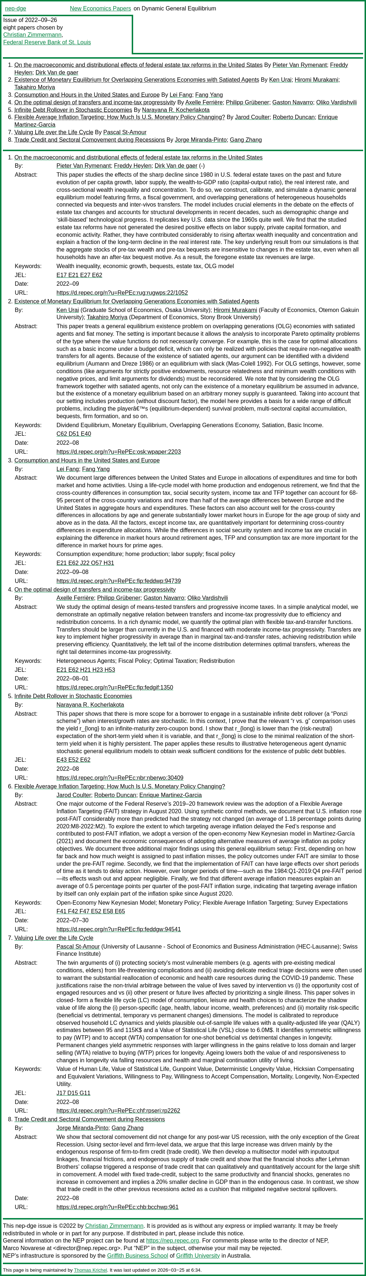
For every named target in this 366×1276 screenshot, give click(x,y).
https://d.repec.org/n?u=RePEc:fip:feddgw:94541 (119, 929)
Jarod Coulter (252, 117)
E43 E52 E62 (73, 760)
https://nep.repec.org (172, 1240)
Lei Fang (181, 95)
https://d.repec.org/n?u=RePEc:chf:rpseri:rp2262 (118, 1111)
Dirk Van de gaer (57, 72)
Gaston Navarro (292, 102)
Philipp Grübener (247, 102)
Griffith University (198, 1256)
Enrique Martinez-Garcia (170, 795)
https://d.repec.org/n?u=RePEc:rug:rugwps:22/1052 (122, 293)
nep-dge (15, 8)
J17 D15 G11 (73, 1093)
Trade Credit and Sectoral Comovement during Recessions (89, 140)
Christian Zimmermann (32, 35)
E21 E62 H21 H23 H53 (86, 670)
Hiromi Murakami (316, 80)
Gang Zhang (246, 140)
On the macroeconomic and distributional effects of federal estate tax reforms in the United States (138, 65)
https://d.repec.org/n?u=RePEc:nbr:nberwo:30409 (120, 778)
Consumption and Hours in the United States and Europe (87, 95)
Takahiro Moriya (34, 87)
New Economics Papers (100, 8)
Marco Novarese (24, 1248)
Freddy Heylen (133, 166)
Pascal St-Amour (124, 132)
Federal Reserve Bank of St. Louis (47, 42)
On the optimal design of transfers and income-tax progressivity (95, 102)
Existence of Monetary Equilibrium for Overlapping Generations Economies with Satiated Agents (136, 80)
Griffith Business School (137, 1256)
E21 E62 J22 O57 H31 (85, 563)
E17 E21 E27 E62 (79, 275)
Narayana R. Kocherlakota (176, 110)
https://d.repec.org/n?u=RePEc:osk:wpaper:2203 (119, 452)
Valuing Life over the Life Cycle (53, 132)
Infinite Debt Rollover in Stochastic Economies (73, 110)
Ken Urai (280, 80)
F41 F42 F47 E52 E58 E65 (91, 911)
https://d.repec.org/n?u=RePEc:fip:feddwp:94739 (119, 581)
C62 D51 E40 (74, 434)
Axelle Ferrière (204, 102)
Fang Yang (209, 95)
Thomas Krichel (90, 1270)
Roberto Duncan (294, 117)
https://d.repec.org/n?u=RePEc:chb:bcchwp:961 (118, 1207)
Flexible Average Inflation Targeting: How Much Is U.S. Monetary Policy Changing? (119, 117)
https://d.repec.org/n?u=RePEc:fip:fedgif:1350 (115, 687)
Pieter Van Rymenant (299, 65)
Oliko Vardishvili (336, 102)
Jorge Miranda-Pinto (201, 140)
